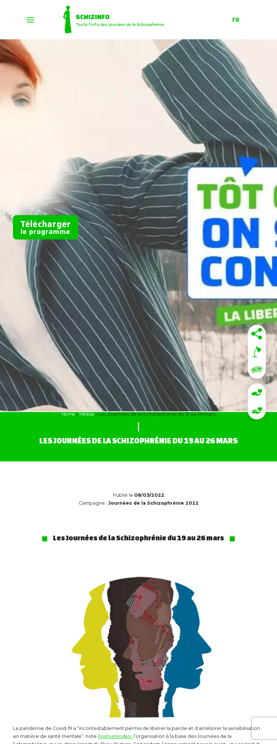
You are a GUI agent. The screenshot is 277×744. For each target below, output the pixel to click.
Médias (87, 414)
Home (67, 414)
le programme (45, 226)
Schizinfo (95, 16)
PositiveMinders (116, 736)
